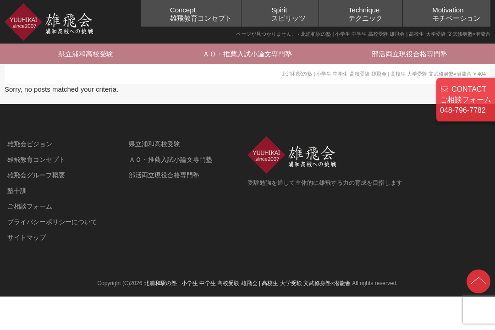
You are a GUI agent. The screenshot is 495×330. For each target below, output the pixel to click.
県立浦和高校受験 (85, 54)
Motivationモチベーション (456, 14)
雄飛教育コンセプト (36, 159)
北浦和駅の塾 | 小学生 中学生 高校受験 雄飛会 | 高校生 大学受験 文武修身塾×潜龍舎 (247, 283)
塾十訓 (17, 190)
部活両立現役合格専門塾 (409, 54)
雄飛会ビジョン (29, 144)
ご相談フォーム (29, 206)
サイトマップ (26, 237)
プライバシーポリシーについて (52, 222)
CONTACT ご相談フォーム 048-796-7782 (465, 99)
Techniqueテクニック (365, 14)
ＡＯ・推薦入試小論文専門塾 (247, 54)
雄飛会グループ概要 (36, 175)
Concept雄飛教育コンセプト (201, 14)
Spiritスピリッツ (288, 14)
